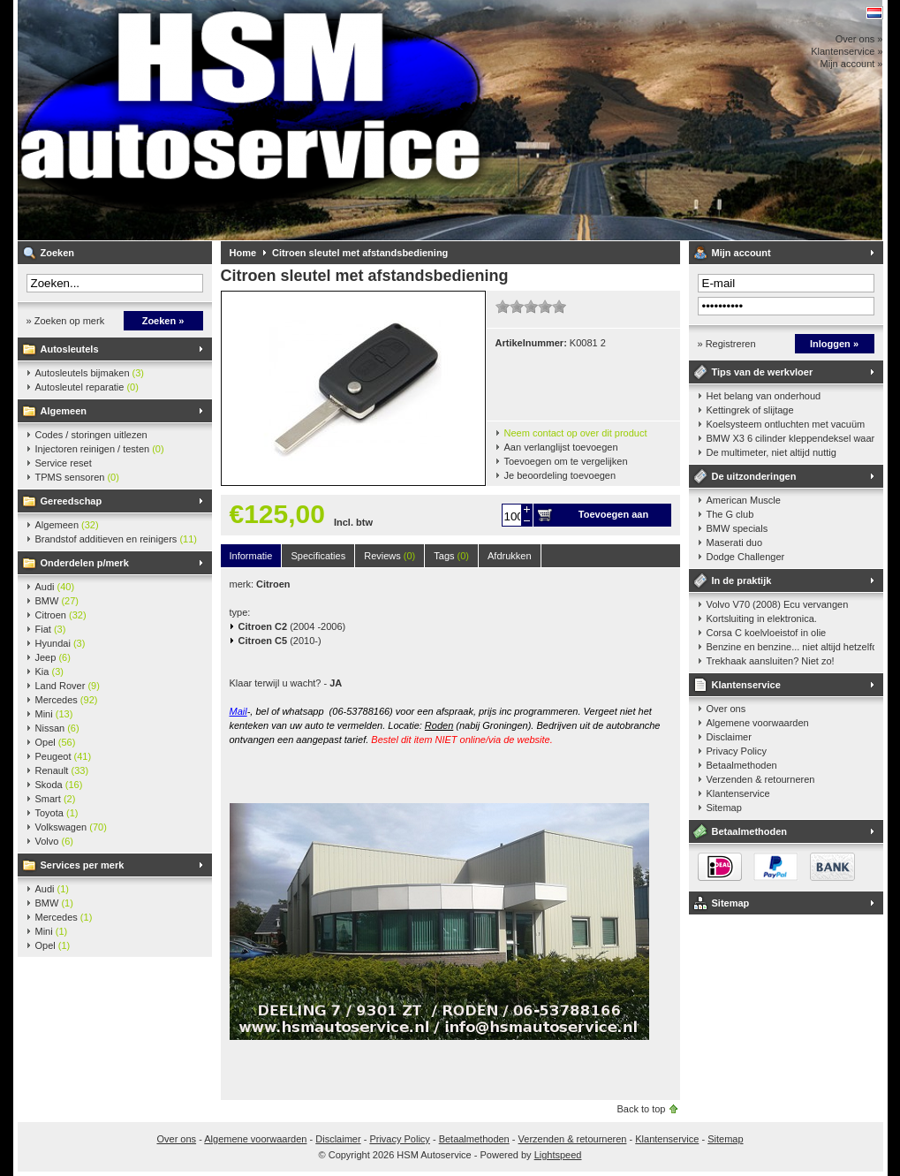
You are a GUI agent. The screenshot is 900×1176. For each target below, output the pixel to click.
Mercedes (66, 699)
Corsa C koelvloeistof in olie (767, 632)
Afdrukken (510, 555)
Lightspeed (558, 1154)
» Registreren (727, 343)
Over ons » (859, 39)
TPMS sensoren (77, 477)
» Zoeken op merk (65, 320)
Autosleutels (70, 349)
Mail (238, 711)
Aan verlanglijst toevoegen (561, 447)
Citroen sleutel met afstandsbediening (360, 252)
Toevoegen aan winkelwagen (613, 518)
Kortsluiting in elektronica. (762, 618)
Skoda (59, 784)
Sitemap (724, 807)
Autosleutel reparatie (87, 387)
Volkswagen (71, 827)
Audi (55, 586)
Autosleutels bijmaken (90, 373)
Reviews (389, 555)
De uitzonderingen (754, 476)
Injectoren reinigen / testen (99, 449)
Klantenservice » (846, 51)
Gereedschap (71, 501)
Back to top (640, 1109)
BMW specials (737, 528)
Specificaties (318, 555)
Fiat (50, 629)
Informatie (251, 555)
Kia (49, 671)
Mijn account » (852, 63)
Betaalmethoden (742, 765)
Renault (62, 770)
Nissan (57, 728)
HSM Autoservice (252, 120)
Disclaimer (729, 737)
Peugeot (63, 756)
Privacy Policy (737, 751)
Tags (451, 555)
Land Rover (67, 685)
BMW (57, 601)
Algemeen (64, 411)
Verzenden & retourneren (761, 779)
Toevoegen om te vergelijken (566, 461)
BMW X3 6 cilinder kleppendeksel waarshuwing (790, 438)
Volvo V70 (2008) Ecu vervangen (778, 604)
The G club (730, 514)
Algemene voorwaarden (758, 722)
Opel (55, 742)
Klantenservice (746, 684)
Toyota (57, 813)
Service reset (63, 463)
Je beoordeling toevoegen (560, 475)
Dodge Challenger (746, 556)
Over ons (726, 708)
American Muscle (744, 500)
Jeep (53, 657)
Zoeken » (163, 320)
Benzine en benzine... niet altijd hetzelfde (790, 646)
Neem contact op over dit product (575, 433)
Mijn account (741, 252)
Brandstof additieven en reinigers (116, 539)
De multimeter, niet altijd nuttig (771, 452)
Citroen (61, 615)
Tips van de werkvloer (762, 372)
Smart (55, 798)
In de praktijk (742, 580)
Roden (439, 725)
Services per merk (83, 865)
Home (243, 252)
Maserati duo (735, 542)
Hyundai (60, 643)
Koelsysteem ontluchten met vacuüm (786, 424)
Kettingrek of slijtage (750, 410)
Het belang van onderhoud (764, 396)
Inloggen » (834, 343)
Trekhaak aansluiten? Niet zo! (771, 661)
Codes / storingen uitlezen (91, 434)
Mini (54, 714)
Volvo (54, 841)
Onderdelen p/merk (85, 563)
